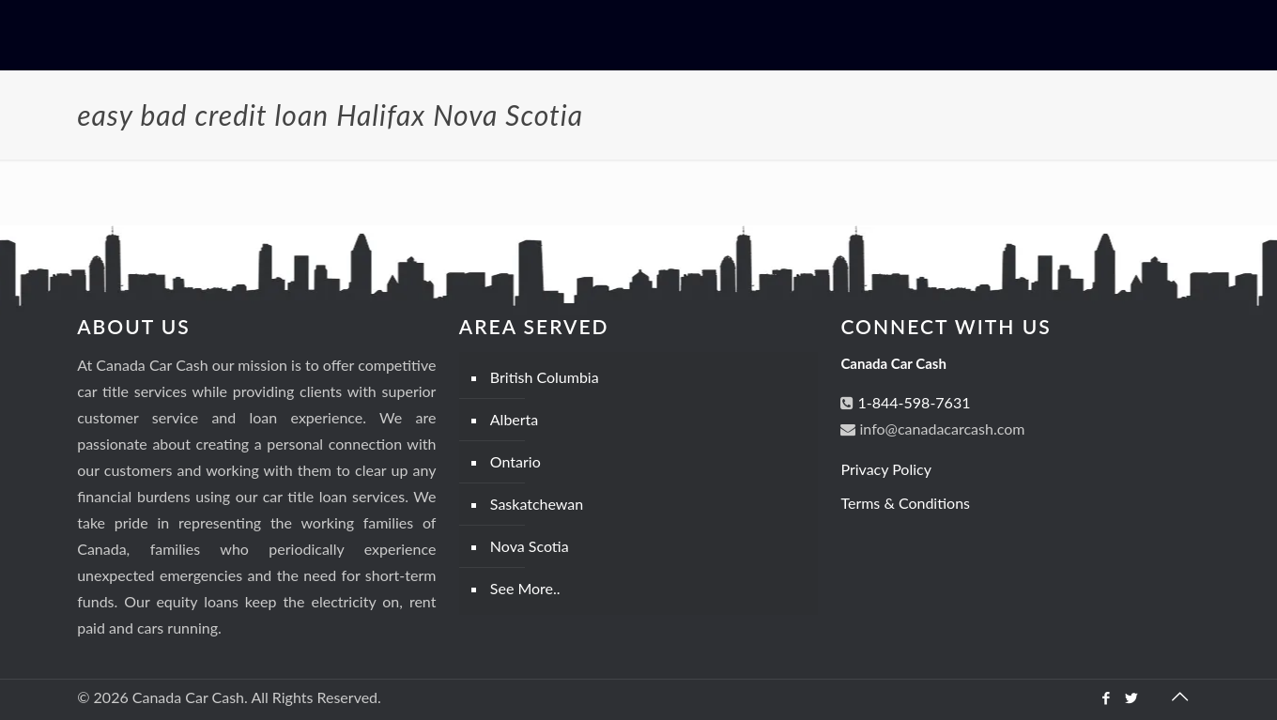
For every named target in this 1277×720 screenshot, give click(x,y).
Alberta (514, 419)
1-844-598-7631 (912, 402)
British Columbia (544, 377)
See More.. (525, 588)
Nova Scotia (529, 546)
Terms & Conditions (905, 503)
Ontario (515, 461)
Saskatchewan (536, 504)
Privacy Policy (885, 469)
